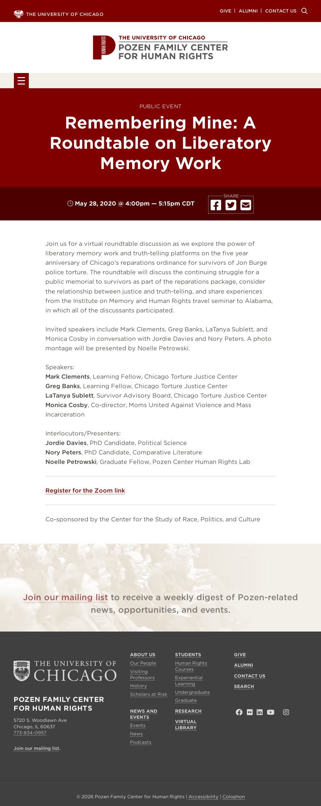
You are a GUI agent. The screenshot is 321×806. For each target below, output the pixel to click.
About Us (38, 81)
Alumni (248, 10)
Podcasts (140, 743)
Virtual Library (270, 81)
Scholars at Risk (148, 695)
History (138, 687)
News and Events (147, 81)
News (136, 735)
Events (138, 727)
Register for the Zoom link (85, 492)
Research (210, 81)
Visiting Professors (142, 676)
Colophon (233, 798)
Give (225, 10)
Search (303, 11)
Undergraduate (192, 693)
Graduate (186, 702)
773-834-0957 (30, 734)
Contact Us (281, 10)
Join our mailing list (65, 608)
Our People (143, 664)
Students (85, 81)
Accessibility (203, 798)
